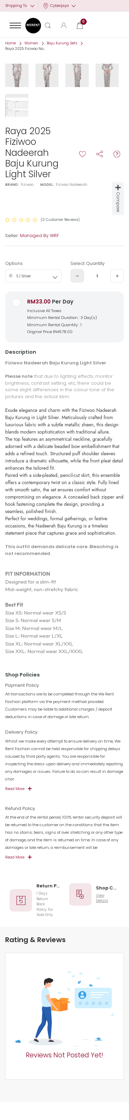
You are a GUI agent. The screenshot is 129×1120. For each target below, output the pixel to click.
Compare (118, 199)
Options (14, 263)
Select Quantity (88, 263)
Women (31, 43)
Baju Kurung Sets (62, 43)
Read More (14, 788)
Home (10, 43)
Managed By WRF (39, 235)
